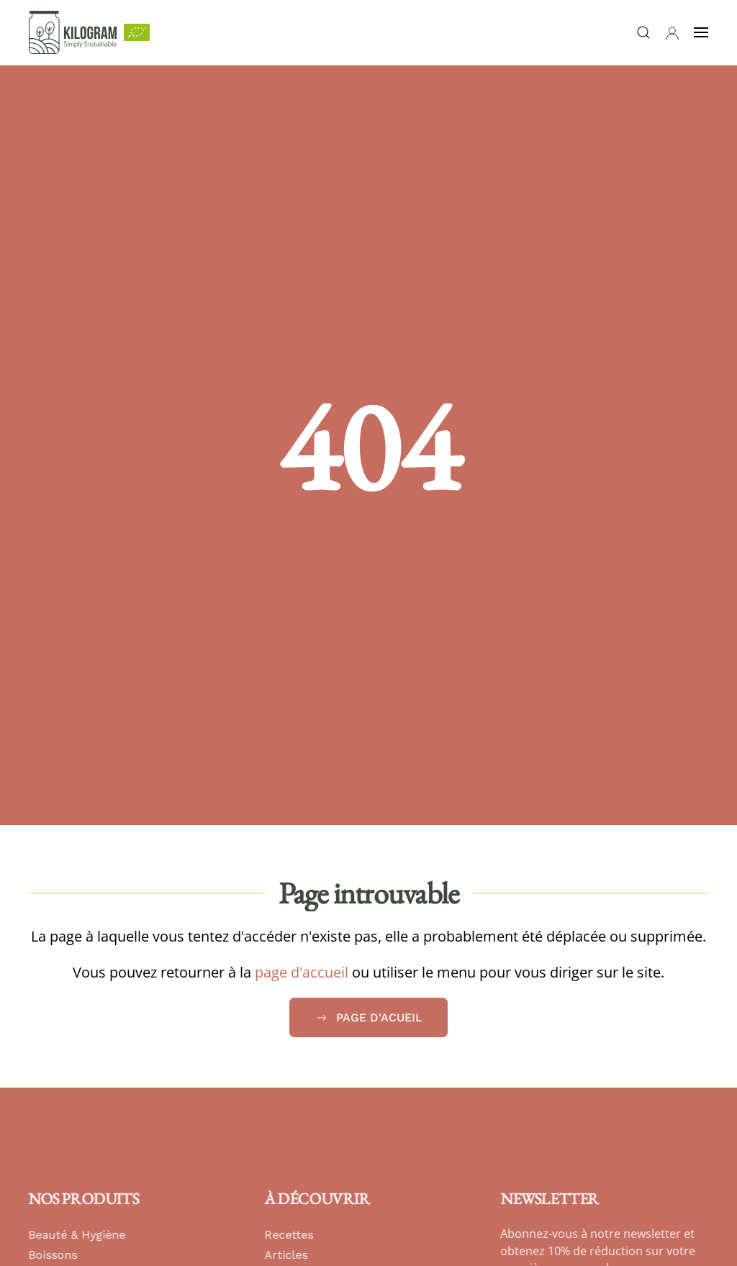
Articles (285, 1255)
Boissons (51, 1255)
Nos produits (82, 1198)
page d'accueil (301, 972)
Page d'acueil (368, 1018)
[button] (672, 33)
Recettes (287, 1235)
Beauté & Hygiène (76, 1235)
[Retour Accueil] (73, 32)
